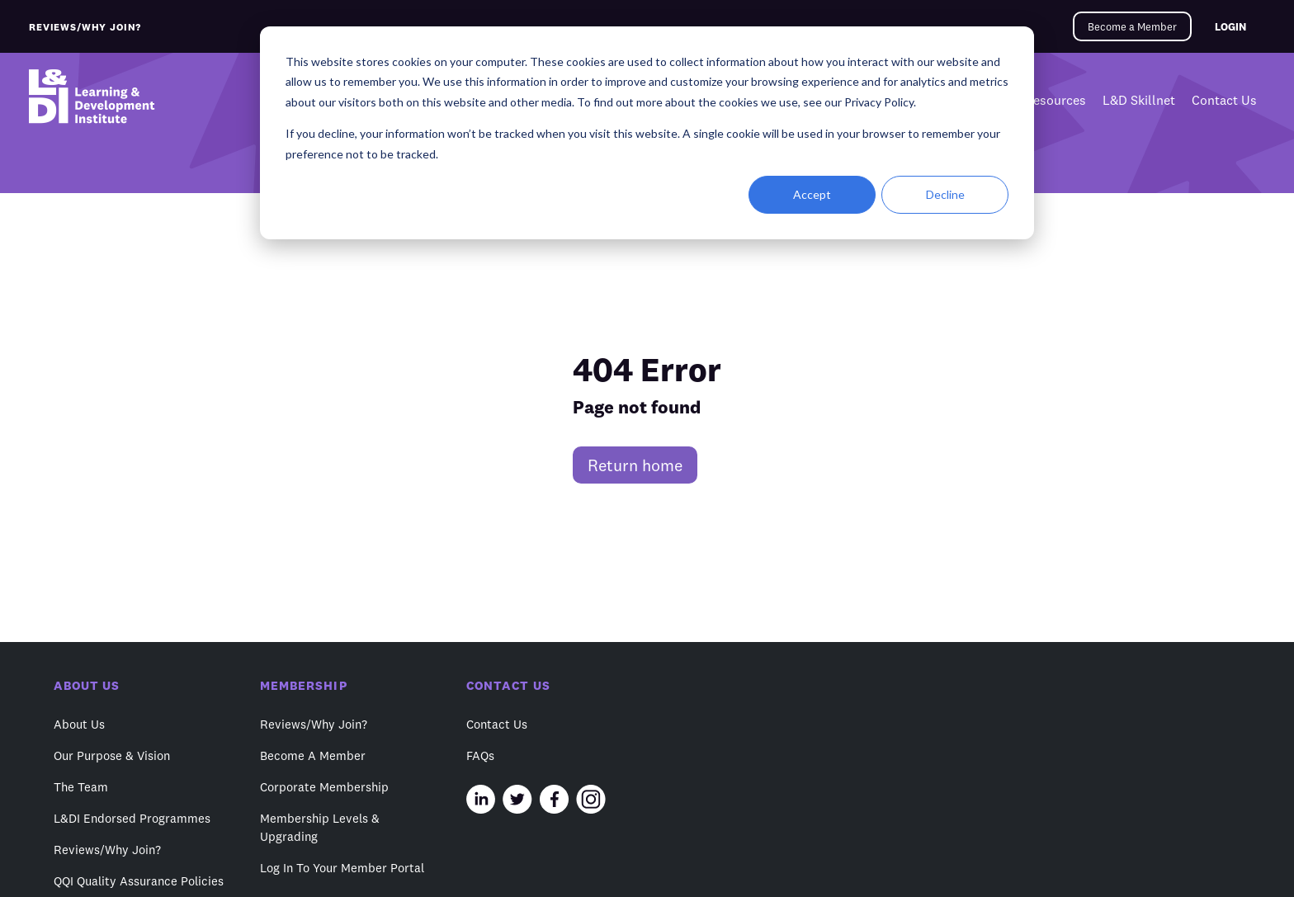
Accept (812, 194)
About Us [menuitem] (79, 724)
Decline (945, 194)
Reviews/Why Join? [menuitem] (107, 849)
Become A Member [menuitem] (313, 755)
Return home (635, 465)
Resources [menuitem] (1055, 100)
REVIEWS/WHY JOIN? (85, 27)
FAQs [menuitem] (480, 755)
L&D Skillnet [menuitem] (1139, 100)
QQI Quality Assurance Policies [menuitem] (139, 881)
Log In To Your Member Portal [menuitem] (342, 868)
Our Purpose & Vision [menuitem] (112, 755)
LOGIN (1230, 26)
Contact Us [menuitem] (1224, 100)
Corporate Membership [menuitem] (324, 787)
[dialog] (647, 132)
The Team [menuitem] (81, 787)
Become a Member (1132, 26)
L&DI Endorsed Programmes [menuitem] (132, 818)
